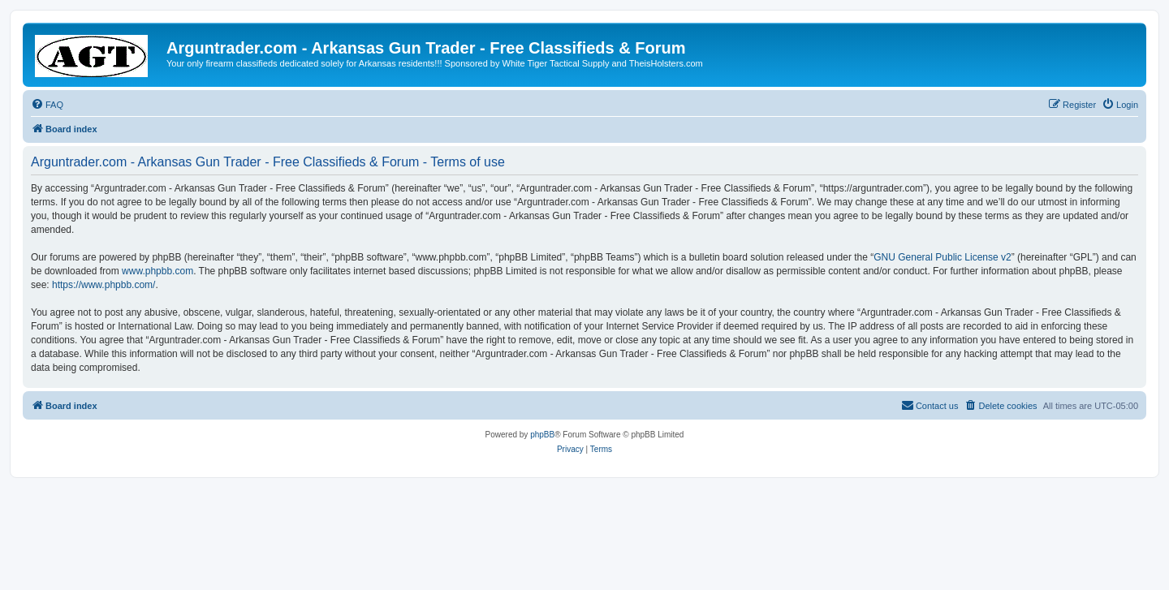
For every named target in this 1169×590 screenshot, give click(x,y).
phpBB (542, 434)
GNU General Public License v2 (942, 257)
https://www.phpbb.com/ (103, 285)
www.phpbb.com (157, 271)
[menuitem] (47, 104)
